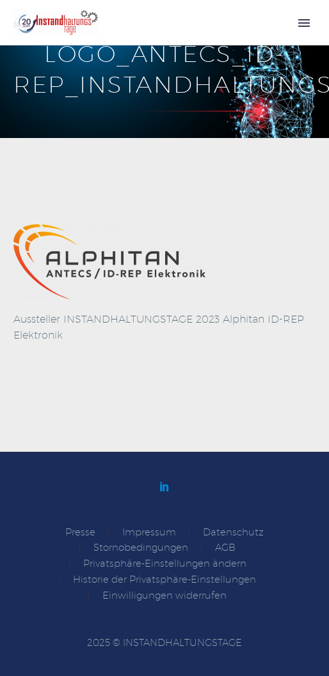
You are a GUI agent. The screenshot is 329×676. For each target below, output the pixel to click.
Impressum (149, 532)
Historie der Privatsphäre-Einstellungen (164, 580)
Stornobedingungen (140, 548)
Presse (80, 532)
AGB (225, 548)
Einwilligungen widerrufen (164, 596)
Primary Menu (304, 23)
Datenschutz (233, 532)
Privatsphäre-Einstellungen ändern (164, 564)
